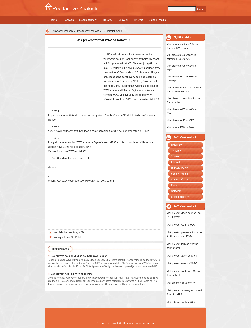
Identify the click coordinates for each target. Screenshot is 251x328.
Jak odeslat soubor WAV (181, 302)
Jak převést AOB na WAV (181, 224)
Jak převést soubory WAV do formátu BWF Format (182, 46)
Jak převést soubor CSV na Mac (181, 67)
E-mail (174, 185)
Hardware (69, 19)
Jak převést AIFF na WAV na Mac (182, 111)
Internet (138, 19)
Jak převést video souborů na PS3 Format (184, 215)
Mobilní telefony (88, 19)
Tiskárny (107, 19)
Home (53, 19)
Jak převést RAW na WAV (180, 127)
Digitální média (157, 19)
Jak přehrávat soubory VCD (68, 232)
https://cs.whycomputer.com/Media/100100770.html (83, 180)
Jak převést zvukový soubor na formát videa (183, 100)
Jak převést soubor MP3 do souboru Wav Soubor (79, 256)
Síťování (123, 19)
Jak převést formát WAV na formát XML (182, 246)
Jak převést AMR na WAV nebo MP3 (71, 273)
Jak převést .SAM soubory (182, 255)
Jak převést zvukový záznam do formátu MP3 (185, 292)
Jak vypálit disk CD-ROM (67, 237)
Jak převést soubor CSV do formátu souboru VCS (181, 56)
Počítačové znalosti (88, 30)
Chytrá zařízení (179, 179)
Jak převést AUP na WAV (180, 120)
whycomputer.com (63, 30)
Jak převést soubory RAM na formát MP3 (183, 273)
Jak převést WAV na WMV (182, 263)
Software (176, 191)
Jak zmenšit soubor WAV (181, 282)
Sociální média (179, 173)
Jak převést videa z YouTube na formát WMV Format (184, 89)
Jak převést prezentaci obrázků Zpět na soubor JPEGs (185, 234)
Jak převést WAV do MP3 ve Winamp (182, 78)
